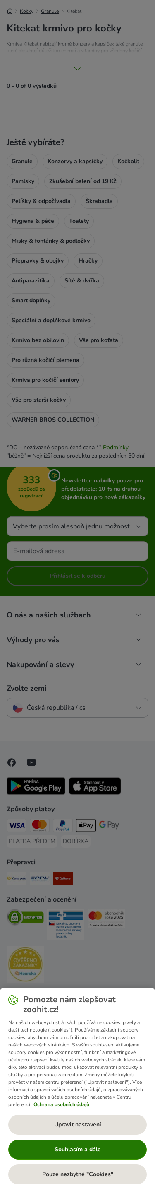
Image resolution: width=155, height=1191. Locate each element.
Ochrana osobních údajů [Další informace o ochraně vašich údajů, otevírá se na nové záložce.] (61, 1104)
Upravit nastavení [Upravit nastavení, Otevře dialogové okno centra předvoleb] (77, 1124)
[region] (77, 1089)
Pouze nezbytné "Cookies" (77, 1174)
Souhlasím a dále (78, 1149)
